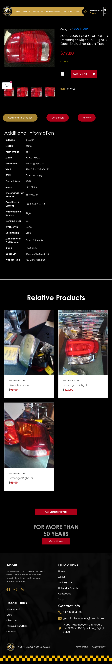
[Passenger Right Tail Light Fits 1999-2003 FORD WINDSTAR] (48, 427)
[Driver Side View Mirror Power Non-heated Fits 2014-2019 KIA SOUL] (48, 334)
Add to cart (80, 73)
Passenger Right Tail (21, 478)
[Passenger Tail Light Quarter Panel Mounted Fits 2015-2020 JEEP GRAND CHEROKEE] (102, 334)
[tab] (20, 118)
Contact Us (67, 11)
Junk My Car (38, 11)
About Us (26, 11)
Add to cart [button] (48, 351)
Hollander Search (53, 11)
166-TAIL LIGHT (80, 29)
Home (17, 11)
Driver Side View (19, 385)
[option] (29, 48)
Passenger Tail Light (75, 385)
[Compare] (48, 345)
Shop (77, 11)
